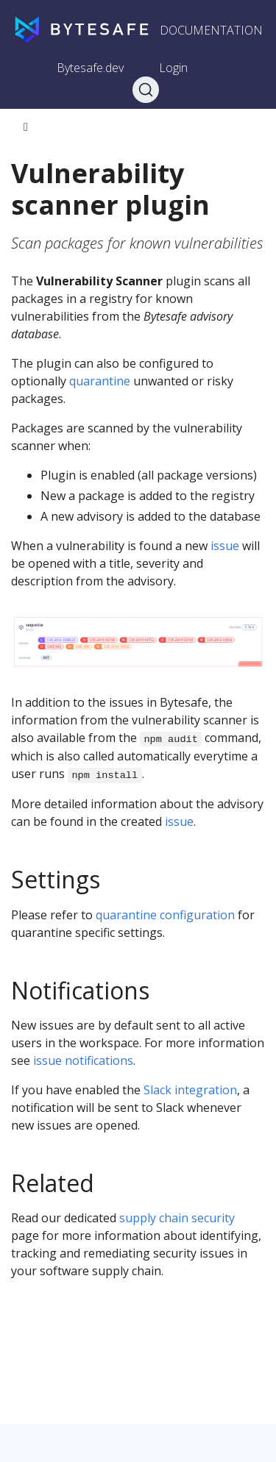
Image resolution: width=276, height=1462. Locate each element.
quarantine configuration (165, 915)
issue (224, 546)
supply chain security (177, 1218)
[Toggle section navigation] (26, 127)
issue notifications (83, 1060)
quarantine (99, 381)
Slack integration (190, 1090)
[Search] (145, 89)
